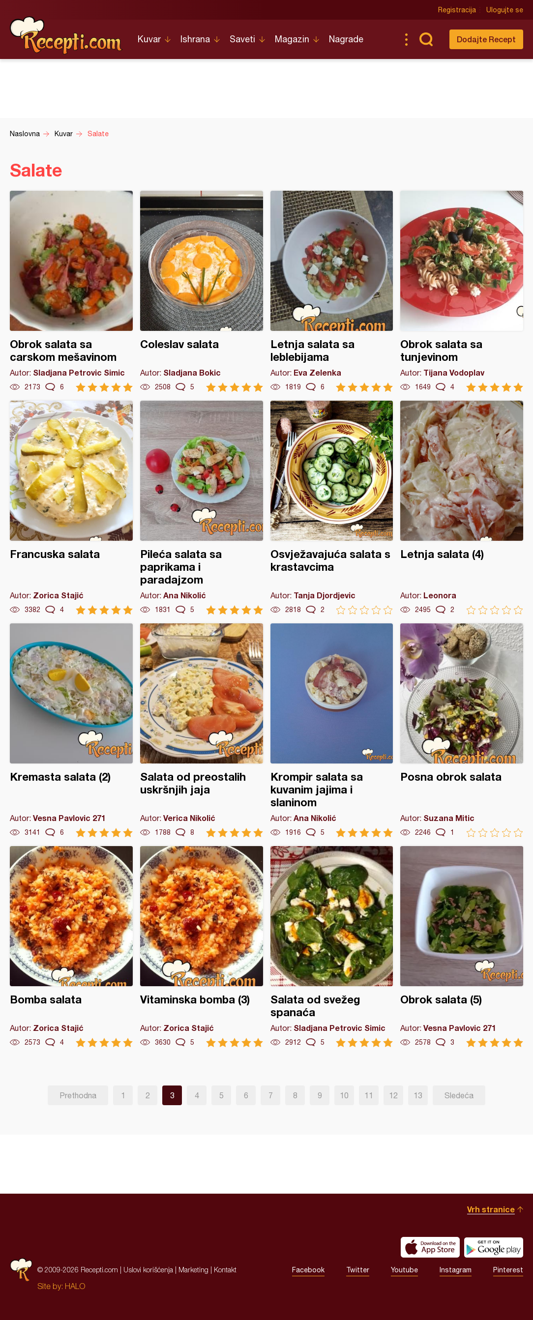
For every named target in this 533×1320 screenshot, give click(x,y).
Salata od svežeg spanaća (331, 946)
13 (418, 1095)
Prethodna (77, 1095)
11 (368, 1095)
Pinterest (508, 1270)
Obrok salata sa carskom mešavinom (71, 291)
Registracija (457, 10)
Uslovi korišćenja (148, 1269)
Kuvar (149, 39)
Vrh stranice (491, 1209)
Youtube (404, 1270)
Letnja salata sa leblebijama (331, 291)
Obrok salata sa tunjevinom (461, 291)
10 (344, 1095)
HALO (75, 1286)
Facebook (308, 1270)
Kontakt (225, 1269)
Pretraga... (426, 39)
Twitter (357, 1270)
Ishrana (195, 39)
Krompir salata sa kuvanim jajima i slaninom (331, 730)
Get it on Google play (493, 1247)
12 (393, 1095)
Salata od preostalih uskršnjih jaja (201, 730)
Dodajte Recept (486, 39)
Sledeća (459, 1095)
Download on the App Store (430, 1247)
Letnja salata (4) (461, 508)
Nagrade (346, 39)
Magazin (292, 39)
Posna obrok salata (461, 730)
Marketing (193, 1269)
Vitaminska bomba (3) (201, 946)
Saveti (242, 39)
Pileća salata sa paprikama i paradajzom (201, 508)
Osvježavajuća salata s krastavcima (331, 508)
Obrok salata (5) (461, 946)
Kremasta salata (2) (71, 730)
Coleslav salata (201, 291)
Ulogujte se (504, 10)
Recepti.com (66, 35)
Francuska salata (71, 508)
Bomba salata (71, 946)
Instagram (456, 1270)
